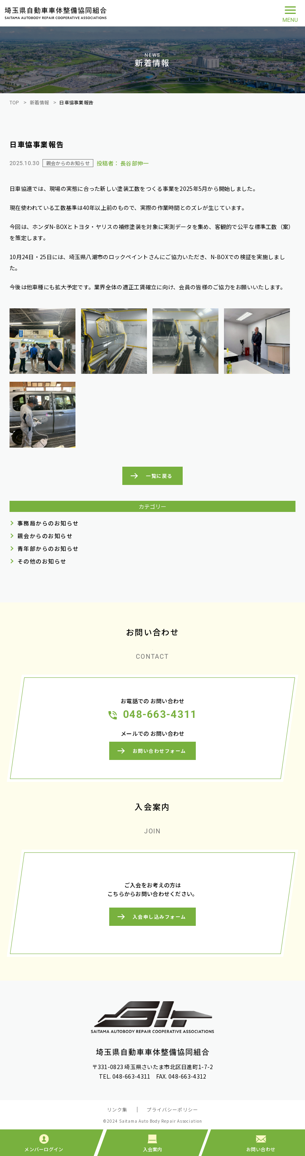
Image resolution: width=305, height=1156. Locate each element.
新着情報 (39, 102)
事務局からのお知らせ (48, 523)
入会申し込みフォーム (159, 916)
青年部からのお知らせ (48, 548)
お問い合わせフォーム (159, 751)
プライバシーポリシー (172, 1109)
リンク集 (117, 1109)
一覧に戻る (159, 475)
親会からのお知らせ (45, 536)
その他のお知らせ (42, 561)
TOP (14, 102)
